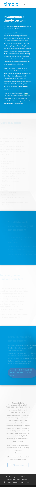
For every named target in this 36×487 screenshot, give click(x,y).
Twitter (28, 482)
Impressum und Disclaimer (20, 477)
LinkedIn (15, 482)
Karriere (24, 480)
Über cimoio (7, 482)
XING (22, 482)
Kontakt (8, 477)
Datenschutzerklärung (13, 480)
